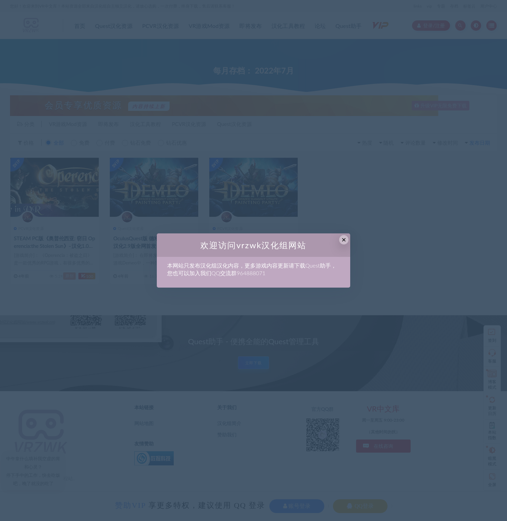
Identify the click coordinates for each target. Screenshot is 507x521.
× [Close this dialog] (344, 239)
